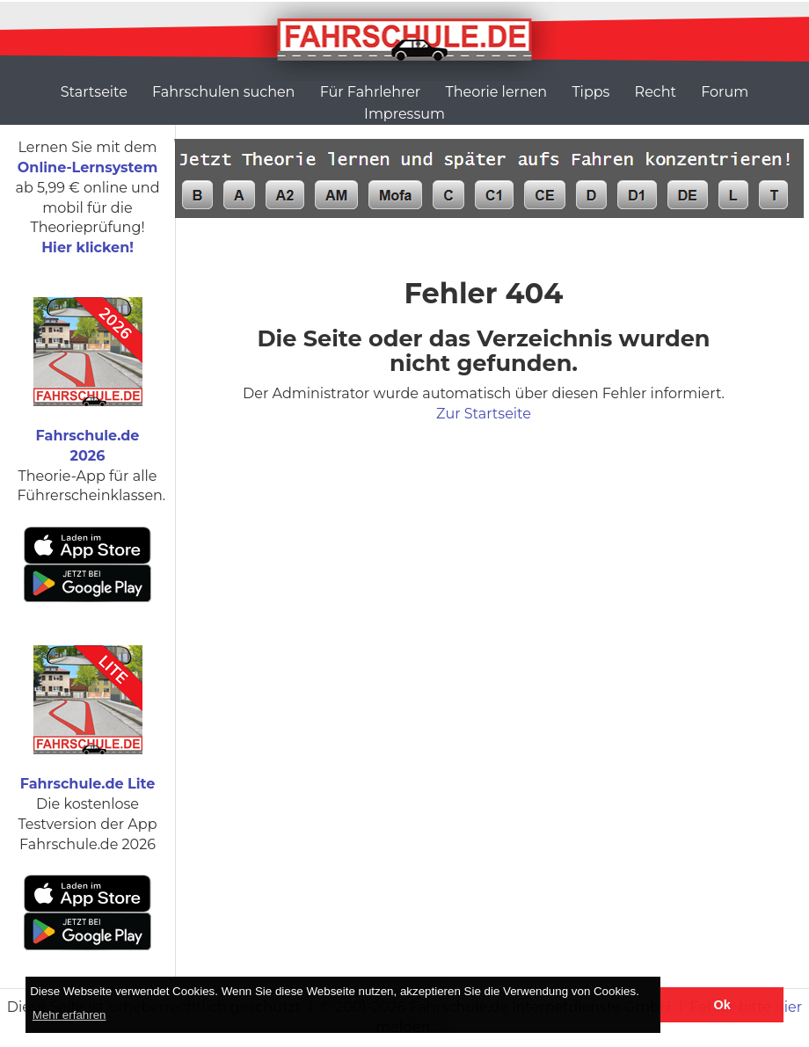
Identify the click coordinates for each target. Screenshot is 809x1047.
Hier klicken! (87, 247)
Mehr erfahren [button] (69, 1015)
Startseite (94, 92)
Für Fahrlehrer (370, 92)
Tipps (590, 92)
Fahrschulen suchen (223, 92)
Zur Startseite (483, 413)
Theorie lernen (496, 92)
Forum (724, 92)
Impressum (404, 113)
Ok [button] (722, 1005)
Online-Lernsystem (87, 167)
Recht (655, 92)
